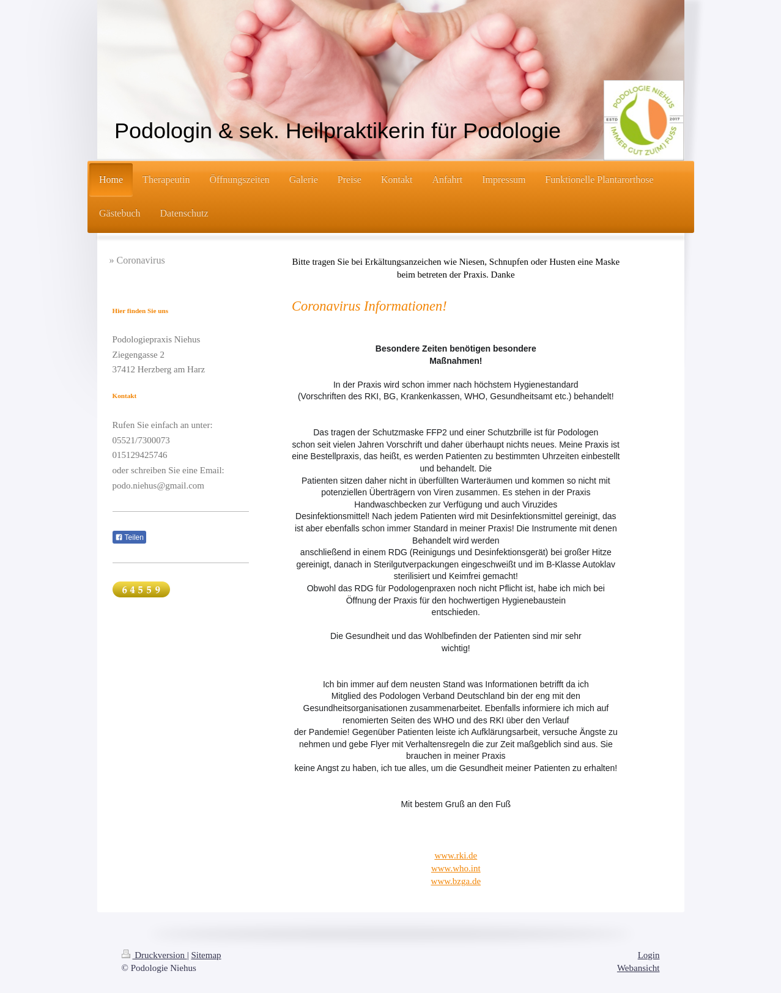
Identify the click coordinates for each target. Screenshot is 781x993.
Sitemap (206, 955)
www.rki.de (455, 855)
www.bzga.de (456, 881)
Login (649, 955)
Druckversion (154, 955)
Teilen (129, 537)
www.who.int (456, 868)
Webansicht (638, 968)
